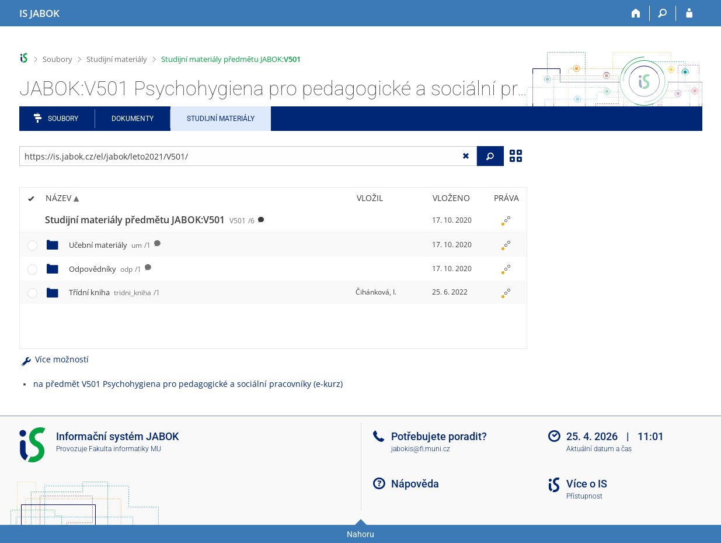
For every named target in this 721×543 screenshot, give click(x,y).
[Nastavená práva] (506, 220)
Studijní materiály (116, 59)
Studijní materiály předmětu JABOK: (231, 59)
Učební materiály (110, 245)
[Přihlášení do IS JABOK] (689, 13)
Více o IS (586, 484)
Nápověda (415, 484)
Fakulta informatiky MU (125, 449)
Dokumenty (133, 119)
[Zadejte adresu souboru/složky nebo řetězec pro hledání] (248, 156)
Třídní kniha (114, 292)
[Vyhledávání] (663, 13)
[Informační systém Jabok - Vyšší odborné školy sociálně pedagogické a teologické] (39, 13)
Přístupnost (584, 496)
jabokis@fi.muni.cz (420, 449)
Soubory (57, 59)
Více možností (54, 359)
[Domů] (637, 13)
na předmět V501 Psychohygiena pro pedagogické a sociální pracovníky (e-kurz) (188, 383)
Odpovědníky (105, 269)
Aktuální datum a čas (599, 449)
